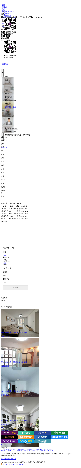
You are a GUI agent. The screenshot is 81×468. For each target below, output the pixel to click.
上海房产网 (28, 450)
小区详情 (15, 287)
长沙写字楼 (13, 450)
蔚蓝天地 (4, 147)
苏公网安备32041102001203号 (13, 464)
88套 (4, 255)
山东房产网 (20, 450)
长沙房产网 (5, 450)
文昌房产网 (36, 450)
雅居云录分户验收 (46, 450)
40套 (4, 263)
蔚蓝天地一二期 (10, 107)
